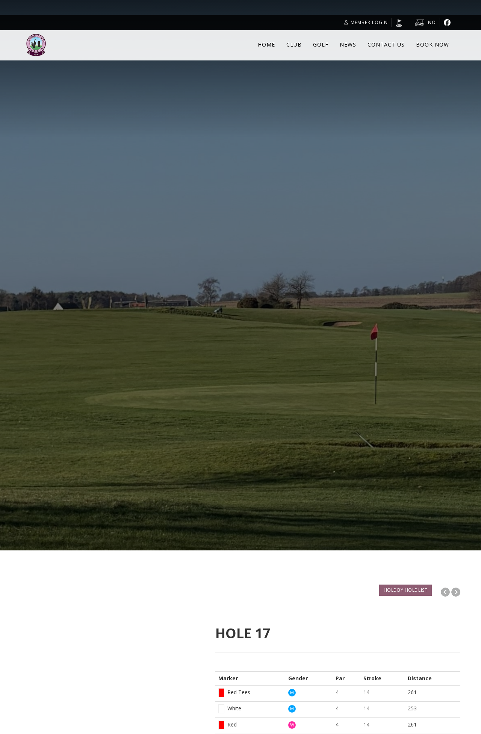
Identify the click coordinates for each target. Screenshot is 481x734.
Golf (320, 44)
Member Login (366, 22)
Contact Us (386, 44)
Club (294, 44)
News (348, 44)
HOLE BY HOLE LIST (406, 590)
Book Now (432, 44)
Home (266, 44)
